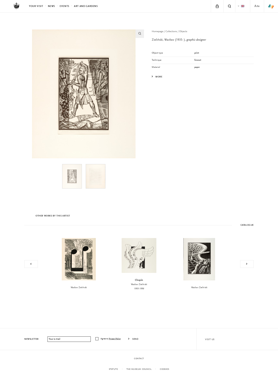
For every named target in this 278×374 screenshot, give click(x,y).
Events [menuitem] (64, 6)
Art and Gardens (86, 6)
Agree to (111, 339)
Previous (31, 264)
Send (135, 339)
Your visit (36, 6)
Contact (139, 359)
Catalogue (247, 225)
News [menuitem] (51, 6)
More (158, 77)
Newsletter (31, 339)
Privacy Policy (115, 339)
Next (247, 264)
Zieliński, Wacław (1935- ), (179, 39)
